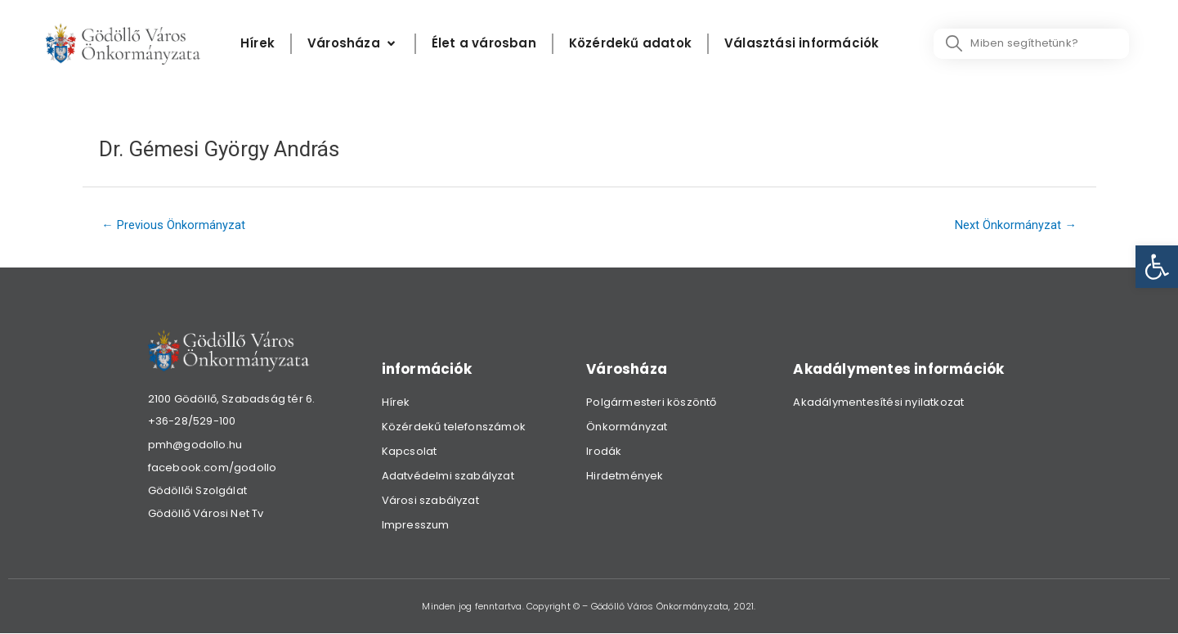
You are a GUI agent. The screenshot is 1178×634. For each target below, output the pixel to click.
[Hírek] (257, 44)
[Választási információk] (801, 44)
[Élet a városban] (484, 44)
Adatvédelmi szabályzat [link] (448, 476)
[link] (1156, 266)
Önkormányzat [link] (626, 427)
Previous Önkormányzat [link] (174, 225)
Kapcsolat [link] (409, 452)
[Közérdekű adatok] (630, 44)
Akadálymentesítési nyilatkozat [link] (878, 403)
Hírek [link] (396, 403)
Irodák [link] (603, 452)
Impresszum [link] (416, 525)
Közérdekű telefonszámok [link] (454, 427)
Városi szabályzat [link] (430, 501)
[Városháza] (353, 44)
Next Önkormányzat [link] (1015, 225)
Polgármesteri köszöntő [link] (651, 403)
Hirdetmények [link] (624, 476)
